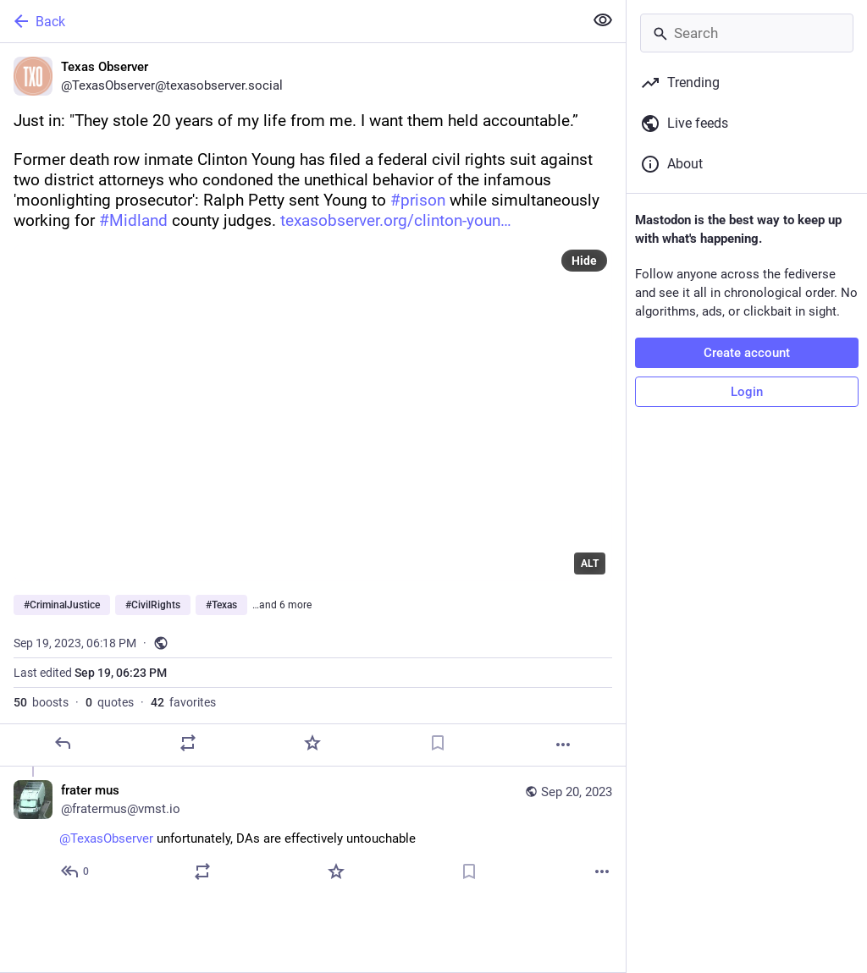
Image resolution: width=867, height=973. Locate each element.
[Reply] (62, 743)
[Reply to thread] (75, 871)
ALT (590, 563)
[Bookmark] (438, 743)
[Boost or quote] (188, 743)
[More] (563, 744)
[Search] (746, 33)
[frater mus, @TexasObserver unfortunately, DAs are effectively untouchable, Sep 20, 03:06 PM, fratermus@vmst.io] (313, 833)
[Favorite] (312, 743)
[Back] (290, 21)
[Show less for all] (603, 20)
